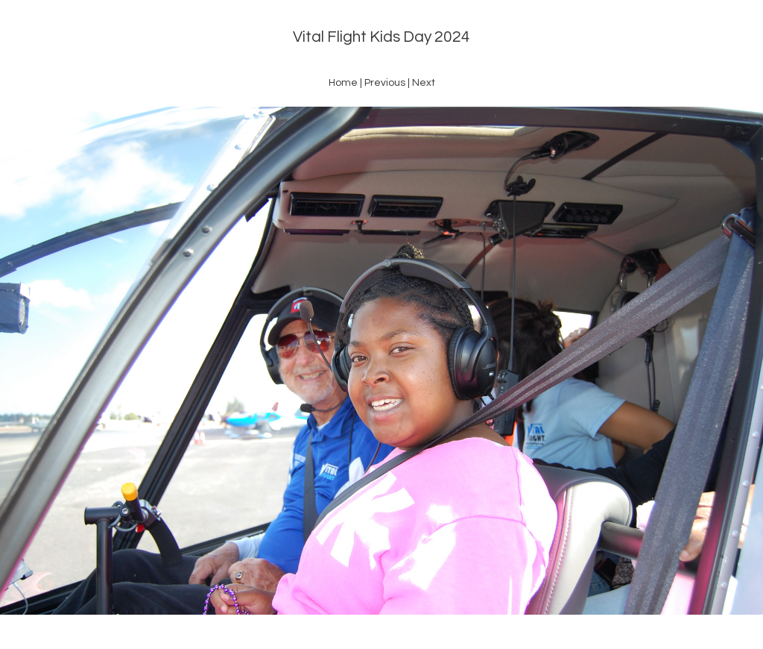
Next (423, 83)
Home (343, 83)
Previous (384, 83)
